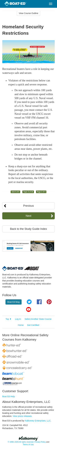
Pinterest (49, 301)
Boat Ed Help (8, 396)
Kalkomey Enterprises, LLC (38, 420)
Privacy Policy (40, 442)
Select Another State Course (38, 319)
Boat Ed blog (13, 302)
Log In (18, 319)
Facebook (39, 301)
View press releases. (22, 416)
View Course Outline (28, 13)
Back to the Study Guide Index (28, 228)
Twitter (29, 301)
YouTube (28, 309)
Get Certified (33, 325)
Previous (28, 205)
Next (28, 215)
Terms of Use (28, 444)
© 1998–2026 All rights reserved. (21, 442)
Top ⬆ (8, 319)
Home (21, 325)
